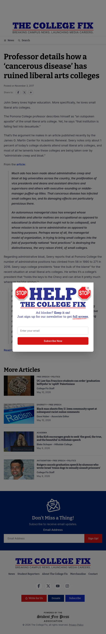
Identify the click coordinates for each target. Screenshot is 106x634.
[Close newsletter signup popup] (88, 288)
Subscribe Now (53, 341)
